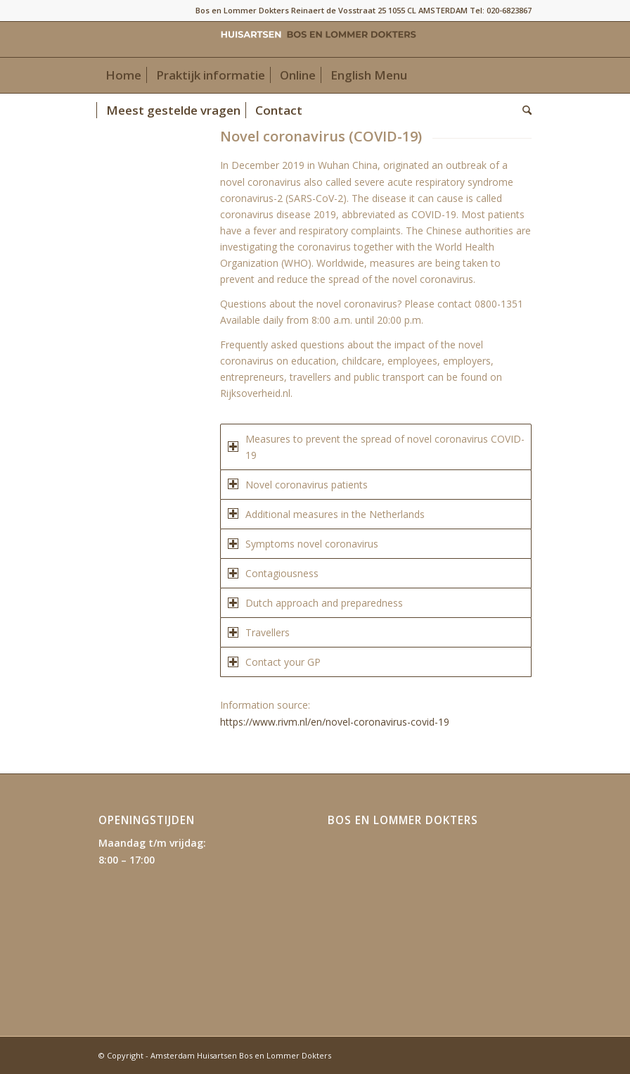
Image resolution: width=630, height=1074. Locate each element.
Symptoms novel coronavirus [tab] (303, 543)
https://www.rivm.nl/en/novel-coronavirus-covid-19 (336, 721)
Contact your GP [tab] (274, 662)
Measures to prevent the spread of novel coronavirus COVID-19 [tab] (376, 447)
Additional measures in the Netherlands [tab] (326, 514)
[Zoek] (523, 110)
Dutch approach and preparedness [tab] (315, 602)
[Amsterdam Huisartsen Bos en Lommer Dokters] (315, 39)
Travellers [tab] (259, 632)
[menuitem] (123, 75)
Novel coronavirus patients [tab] (298, 484)
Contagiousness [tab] (273, 573)
